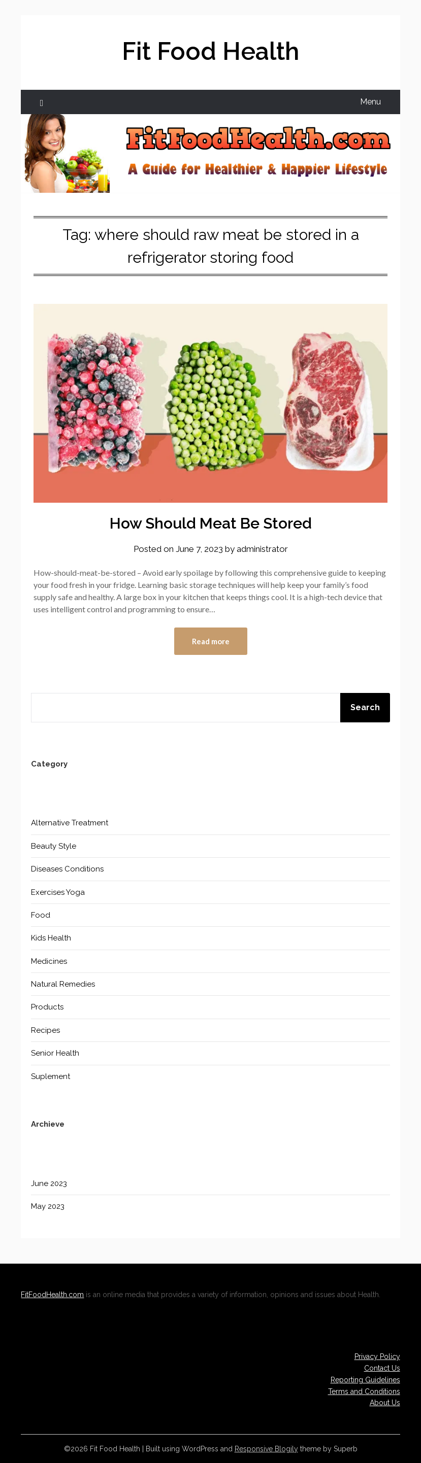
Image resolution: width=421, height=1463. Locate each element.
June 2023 (49, 1183)
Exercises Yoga (58, 892)
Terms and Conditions (364, 1391)
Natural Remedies (63, 984)
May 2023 (47, 1206)
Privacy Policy (377, 1356)
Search (365, 707)
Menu (370, 102)
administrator (262, 549)
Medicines (49, 961)
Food (40, 915)
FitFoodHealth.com (52, 1295)
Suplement (50, 1076)
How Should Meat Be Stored (211, 523)
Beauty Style (53, 846)
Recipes (45, 1030)
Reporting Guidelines (365, 1380)
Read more (211, 641)
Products (47, 1007)
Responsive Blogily (266, 1449)
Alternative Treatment (69, 822)
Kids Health (51, 938)
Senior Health (55, 1053)
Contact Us (382, 1368)
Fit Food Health (210, 51)
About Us (385, 1403)
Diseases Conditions (67, 869)
